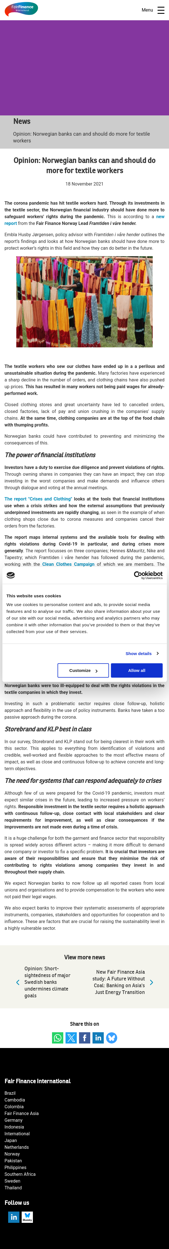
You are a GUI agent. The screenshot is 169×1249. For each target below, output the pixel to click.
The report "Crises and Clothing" (38, 499)
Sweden (12, 1181)
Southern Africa (20, 1174)
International (17, 1133)
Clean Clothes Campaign (68, 564)
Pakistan (13, 1160)
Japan (10, 1140)
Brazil (10, 1093)
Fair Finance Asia (21, 1113)
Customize (83, 670)
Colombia (14, 1106)
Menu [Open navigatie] (153, 10)
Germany (13, 1120)
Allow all (136, 670)
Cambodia (14, 1100)
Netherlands (16, 1147)
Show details (139, 653)
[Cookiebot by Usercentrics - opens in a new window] (138, 575)
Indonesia (14, 1127)
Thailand (13, 1187)
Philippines (15, 1167)
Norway (12, 1154)
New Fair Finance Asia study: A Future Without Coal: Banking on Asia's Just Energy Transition (124, 982)
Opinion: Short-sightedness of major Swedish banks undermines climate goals (42, 982)
